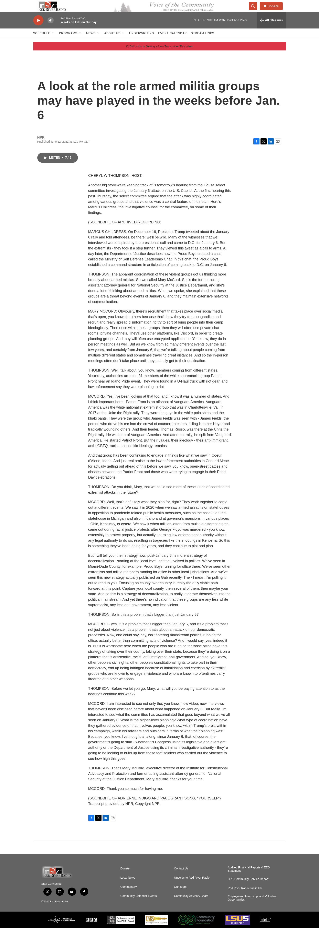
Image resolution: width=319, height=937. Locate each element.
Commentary (128, 896)
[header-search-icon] (255, 11)
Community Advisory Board (191, 905)
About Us (112, 42)
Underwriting (141, 42)
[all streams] (271, 29)
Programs (68, 42)
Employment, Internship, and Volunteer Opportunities (252, 907)
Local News (127, 886)
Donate (275, 11)
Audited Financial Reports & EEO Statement (249, 878)
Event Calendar (172, 42)
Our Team (180, 896)
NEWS (90, 42)
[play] (38, 29)
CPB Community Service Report (248, 888)
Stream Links (202, 42)
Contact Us (181, 877)
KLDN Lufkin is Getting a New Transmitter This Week (159, 55)
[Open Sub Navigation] (53, 42)
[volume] (50, 29)
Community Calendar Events (138, 905)
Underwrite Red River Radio (192, 886)
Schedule (41, 42)
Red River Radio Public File (245, 897)
